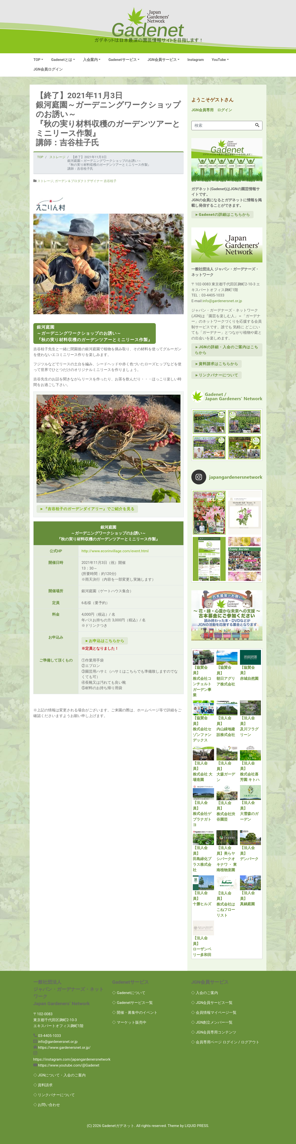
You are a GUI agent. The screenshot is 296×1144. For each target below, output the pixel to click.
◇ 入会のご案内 (204, 993)
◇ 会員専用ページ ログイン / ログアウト (225, 1042)
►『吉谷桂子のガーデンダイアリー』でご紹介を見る (87, 509)
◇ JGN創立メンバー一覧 (212, 1022)
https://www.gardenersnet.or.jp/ (64, 1047)
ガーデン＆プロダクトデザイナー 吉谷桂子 (86, 181)
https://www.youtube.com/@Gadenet (68, 1065)
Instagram (195, 60)
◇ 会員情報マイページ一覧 (214, 1012)
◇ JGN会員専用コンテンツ (213, 1032)
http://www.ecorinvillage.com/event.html (115, 551)
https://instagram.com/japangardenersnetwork (72, 1059)
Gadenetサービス (122, 60)
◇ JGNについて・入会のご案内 (59, 1075)
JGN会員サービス (162, 60)
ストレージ (45, 181)
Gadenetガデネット (118, 1126)
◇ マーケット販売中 (129, 1022)
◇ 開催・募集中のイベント (135, 1012)
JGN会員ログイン (48, 69)
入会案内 (90, 60)
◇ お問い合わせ (46, 1105)
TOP (37, 60)
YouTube (219, 60)
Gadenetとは (61, 60)
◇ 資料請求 (43, 1085)
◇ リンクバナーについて (54, 1095)
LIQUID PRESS (196, 1126)
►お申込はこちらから (104, 641)
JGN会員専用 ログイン (211, 110)
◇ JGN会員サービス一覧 (212, 1002)
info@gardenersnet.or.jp (222, 301)
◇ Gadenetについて (128, 993)
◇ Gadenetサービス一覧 (132, 1002)
